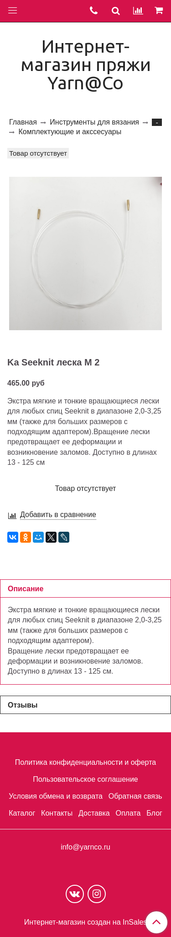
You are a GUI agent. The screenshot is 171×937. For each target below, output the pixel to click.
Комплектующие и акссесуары (69, 132)
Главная (23, 122)
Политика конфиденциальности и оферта (85, 762)
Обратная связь (135, 796)
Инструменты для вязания (94, 122)
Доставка (94, 813)
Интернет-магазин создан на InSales (85, 922)
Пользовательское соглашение (85, 779)
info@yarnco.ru (85, 847)
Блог (154, 813)
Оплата (127, 813)
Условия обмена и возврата (56, 796)
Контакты (57, 813)
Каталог (22, 813)
